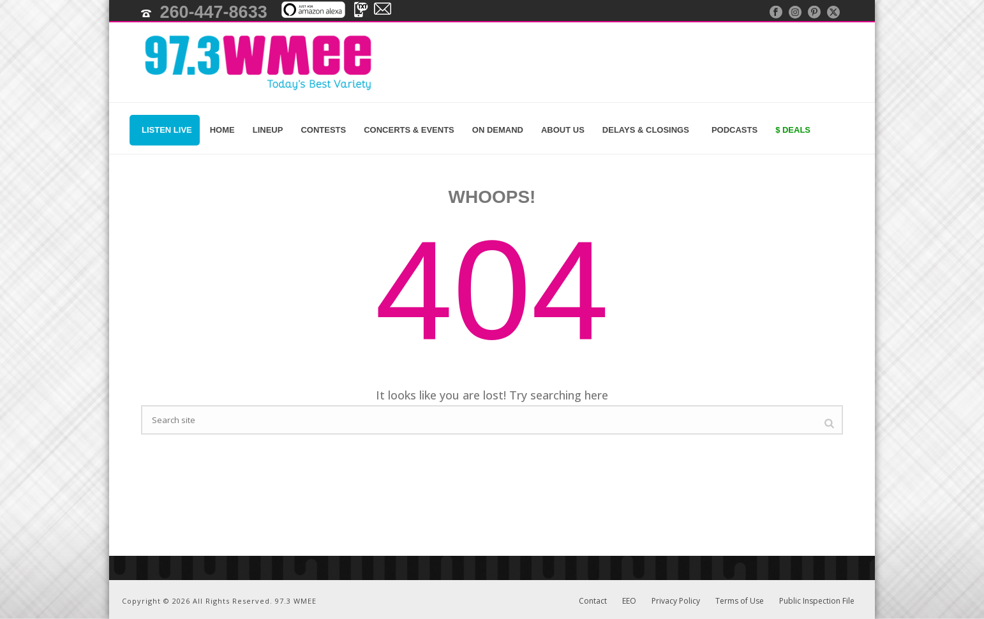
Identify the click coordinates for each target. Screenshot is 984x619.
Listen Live (164, 130)
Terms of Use (739, 601)
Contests (323, 130)
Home (222, 130)
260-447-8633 (213, 12)
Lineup (268, 130)
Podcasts (732, 130)
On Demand (497, 130)
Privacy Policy (676, 601)
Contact (593, 601)
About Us (563, 130)
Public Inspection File (816, 601)
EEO (629, 601)
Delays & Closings (645, 130)
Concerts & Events (409, 130)
